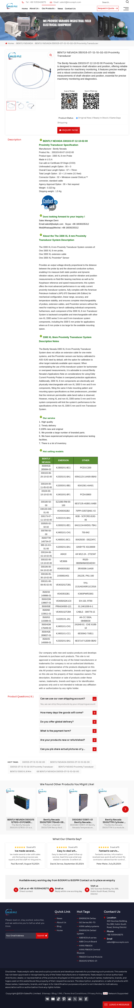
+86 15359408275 (115, 935)
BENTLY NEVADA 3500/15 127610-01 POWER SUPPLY (20, 821)
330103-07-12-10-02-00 (33, 762)
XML (60, 993)
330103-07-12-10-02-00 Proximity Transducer (31, 767)
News (60, 8)
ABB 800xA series (87, 937)
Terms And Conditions (75, 993)
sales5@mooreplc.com (118, 942)
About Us (34, 8)
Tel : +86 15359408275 (36, 2)
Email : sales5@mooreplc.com (67, 2)
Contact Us (70, 8)
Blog (59, 926)
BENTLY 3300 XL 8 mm (20, 771)
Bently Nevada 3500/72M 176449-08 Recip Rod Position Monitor (51, 821)
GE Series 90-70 (87, 922)
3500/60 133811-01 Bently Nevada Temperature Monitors (82, 821)
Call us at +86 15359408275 (34, 888)
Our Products (48, 8)
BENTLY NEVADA (24, 43)
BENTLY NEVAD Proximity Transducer (76, 767)
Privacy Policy (95, 993)
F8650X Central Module (90, 957)
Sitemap (46, 993)
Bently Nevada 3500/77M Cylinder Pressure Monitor (113, 821)
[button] (125, 809)
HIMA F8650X (85, 945)
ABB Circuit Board (88, 941)
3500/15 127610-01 (88, 961)
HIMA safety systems (89, 926)
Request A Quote (108, 8)
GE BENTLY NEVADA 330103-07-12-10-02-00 (58, 771)
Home (25, 8)
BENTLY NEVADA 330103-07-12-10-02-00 (70, 762)
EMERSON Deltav (87, 918)
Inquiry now (68, 130)
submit (42, 936)
